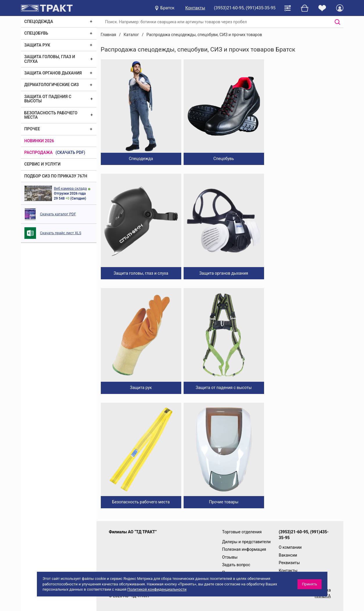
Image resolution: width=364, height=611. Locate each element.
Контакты (195, 7)
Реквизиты (289, 562)
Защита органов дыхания (53, 73)
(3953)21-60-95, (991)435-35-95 (244, 7)
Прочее (32, 129)
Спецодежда (38, 21)
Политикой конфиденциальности (157, 589)
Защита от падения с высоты (47, 98)
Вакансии (288, 555)
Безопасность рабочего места (51, 115)
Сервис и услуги (42, 164)
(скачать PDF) (70, 152)
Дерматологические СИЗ (51, 84)
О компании (290, 547)
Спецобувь (36, 33)
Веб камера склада (70, 188)
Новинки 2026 (39, 140)
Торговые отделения (242, 532)
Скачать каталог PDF (58, 214)
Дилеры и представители (246, 541)
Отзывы (230, 557)
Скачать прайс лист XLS (60, 233)
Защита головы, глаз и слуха (49, 58)
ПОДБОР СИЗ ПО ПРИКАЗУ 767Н (55, 176)
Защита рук (37, 45)
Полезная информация (244, 549)
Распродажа (38, 152)
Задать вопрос (236, 564)
